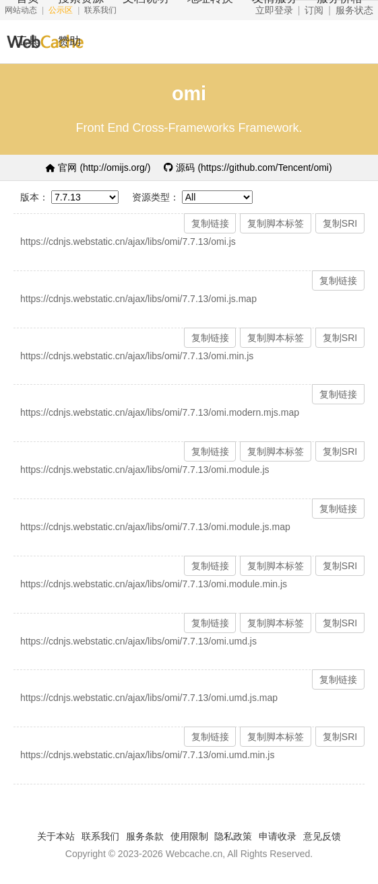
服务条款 (145, 836)
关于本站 (56, 836)
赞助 (69, 41)
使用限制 (189, 836)
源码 (248, 167)
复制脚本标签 (275, 223)
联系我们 (100, 836)
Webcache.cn (194, 853)
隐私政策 (233, 836)
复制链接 (210, 223)
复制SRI (340, 223)
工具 (27, 41)
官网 (98, 167)
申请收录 (277, 836)
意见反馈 (322, 836)
